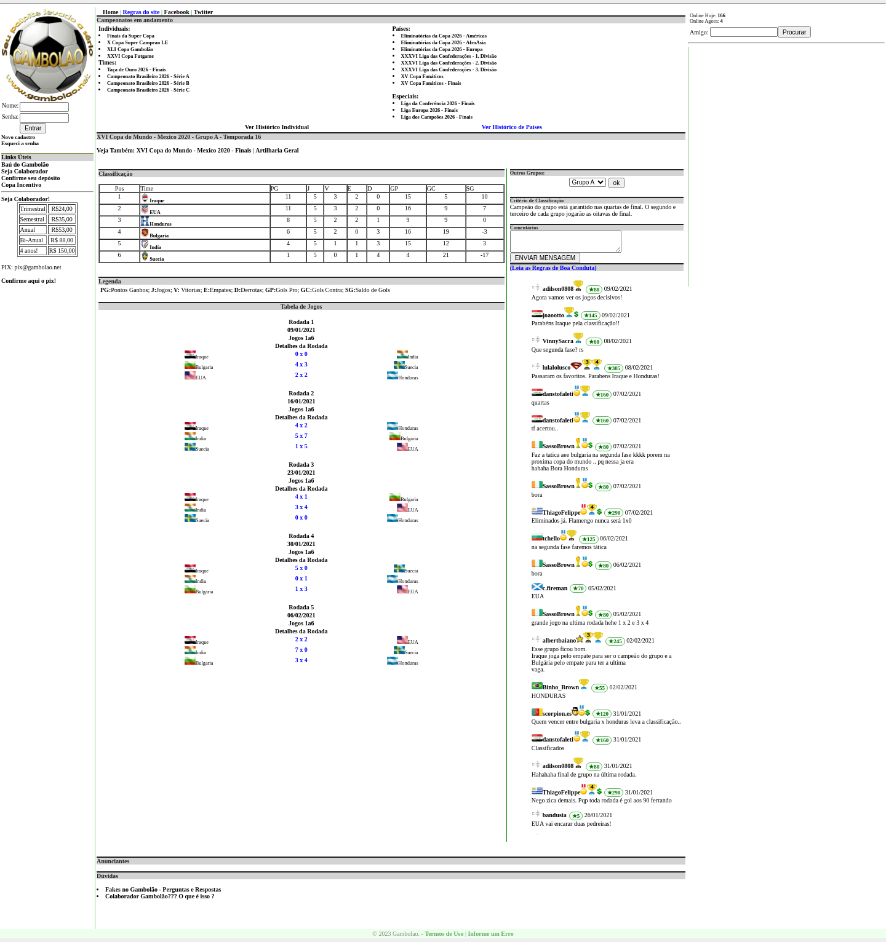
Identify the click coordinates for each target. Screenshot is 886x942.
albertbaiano (559, 644)
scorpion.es (557, 717)
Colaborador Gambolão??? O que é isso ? (160, 899)
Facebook (177, 12)
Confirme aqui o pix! (28, 280)
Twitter (203, 12)
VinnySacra (558, 344)
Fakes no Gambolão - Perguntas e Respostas (163, 893)
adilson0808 (558, 292)
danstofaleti (558, 397)
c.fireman (555, 591)
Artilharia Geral (276, 150)
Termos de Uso (444, 937)
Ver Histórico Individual (277, 127)
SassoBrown (559, 449)
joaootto (553, 318)
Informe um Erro (490, 937)
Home (111, 12)
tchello (551, 542)
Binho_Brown (561, 690)
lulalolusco (557, 371)
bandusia (555, 818)
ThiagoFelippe (562, 516)
